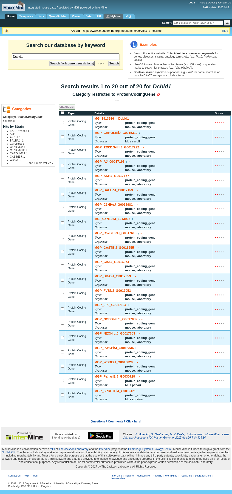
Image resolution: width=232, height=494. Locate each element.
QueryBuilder (58, 16)
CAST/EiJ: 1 (17, 156)
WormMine (171, 475)
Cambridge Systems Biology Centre (150, 449)
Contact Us (224, 2)
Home (10, 16)
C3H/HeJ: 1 (17, 143)
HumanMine (118, 478)
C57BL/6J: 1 (17, 147)
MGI (52, 449)
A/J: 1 (13, 134)
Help (202, 2)
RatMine (157, 475)
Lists (41, 16)
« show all (9, 120)
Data (89, 16)
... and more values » (39, 163)
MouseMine (143, 475)
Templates (26, 16)
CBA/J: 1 (15, 160)
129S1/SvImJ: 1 (19, 131)
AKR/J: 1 (15, 137)
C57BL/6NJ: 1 (18, 150)
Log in (193, 2)
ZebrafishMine (203, 475)
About (211, 2)
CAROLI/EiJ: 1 (19, 153)
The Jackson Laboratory (73, 449)
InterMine (105, 449)
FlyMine (129, 475)
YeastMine (186, 475)
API (98, 16)
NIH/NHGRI (9, 452)
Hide (225, 30)
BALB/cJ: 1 (16, 140)
